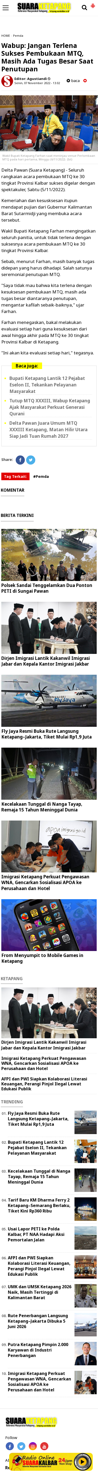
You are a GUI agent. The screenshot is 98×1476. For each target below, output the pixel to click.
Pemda (18, 35)
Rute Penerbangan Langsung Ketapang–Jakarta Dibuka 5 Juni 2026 (38, 1321)
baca (73, 80)
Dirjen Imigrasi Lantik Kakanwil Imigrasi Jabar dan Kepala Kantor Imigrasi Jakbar (45, 661)
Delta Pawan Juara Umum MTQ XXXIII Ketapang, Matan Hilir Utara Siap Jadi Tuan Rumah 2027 (48, 429)
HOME (5, 35)
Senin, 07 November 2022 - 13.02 (37, 83)
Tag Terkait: (15, 476)
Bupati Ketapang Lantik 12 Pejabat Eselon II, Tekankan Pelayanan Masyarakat (47, 384)
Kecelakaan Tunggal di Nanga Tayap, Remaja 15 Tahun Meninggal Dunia (41, 807)
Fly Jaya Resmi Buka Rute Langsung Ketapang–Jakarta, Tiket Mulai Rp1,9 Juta (46, 734)
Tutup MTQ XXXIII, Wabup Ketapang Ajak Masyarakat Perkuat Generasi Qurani (49, 407)
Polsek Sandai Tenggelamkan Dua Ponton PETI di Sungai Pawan (46, 588)
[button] (92, 3)
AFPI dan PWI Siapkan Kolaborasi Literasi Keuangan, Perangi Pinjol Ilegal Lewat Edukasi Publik (44, 1084)
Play (83, 1462)
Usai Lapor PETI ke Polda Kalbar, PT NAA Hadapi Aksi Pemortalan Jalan (36, 1234)
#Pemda (41, 476)
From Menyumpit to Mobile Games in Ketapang (42, 958)
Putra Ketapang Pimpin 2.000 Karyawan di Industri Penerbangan (38, 1350)
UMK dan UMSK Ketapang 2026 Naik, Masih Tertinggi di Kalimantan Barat (39, 1292)
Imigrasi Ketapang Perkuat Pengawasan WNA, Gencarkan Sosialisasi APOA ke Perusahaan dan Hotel (45, 882)
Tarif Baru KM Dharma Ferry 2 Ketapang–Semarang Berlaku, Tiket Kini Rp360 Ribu (39, 1205)
